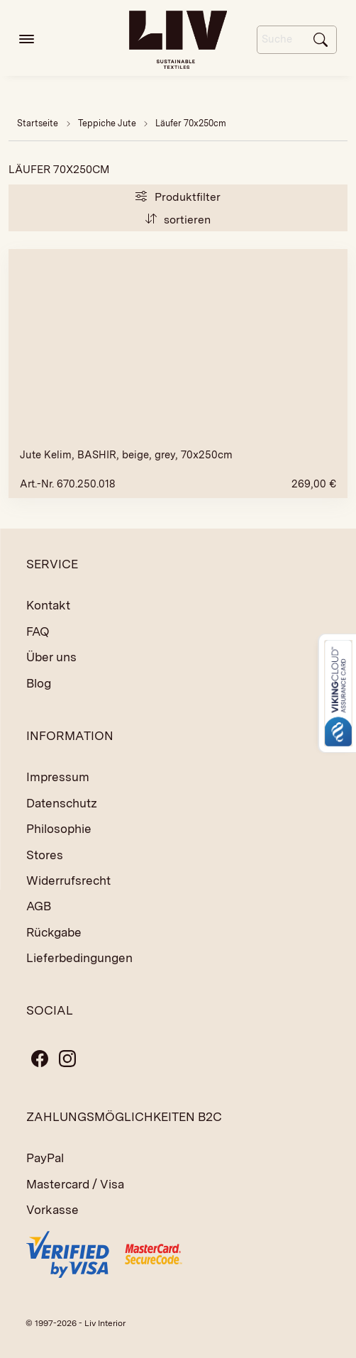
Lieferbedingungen (79, 958)
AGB (38, 906)
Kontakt (48, 605)
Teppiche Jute (108, 123)
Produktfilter (177, 197)
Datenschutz (61, 803)
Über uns (51, 657)
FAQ (38, 631)
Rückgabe (54, 932)
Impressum (57, 777)
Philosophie (58, 829)
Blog (38, 683)
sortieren (178, 219)
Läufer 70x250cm (190, 123)
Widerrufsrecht (68, 880)
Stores (44, 855)
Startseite (37, 123)
